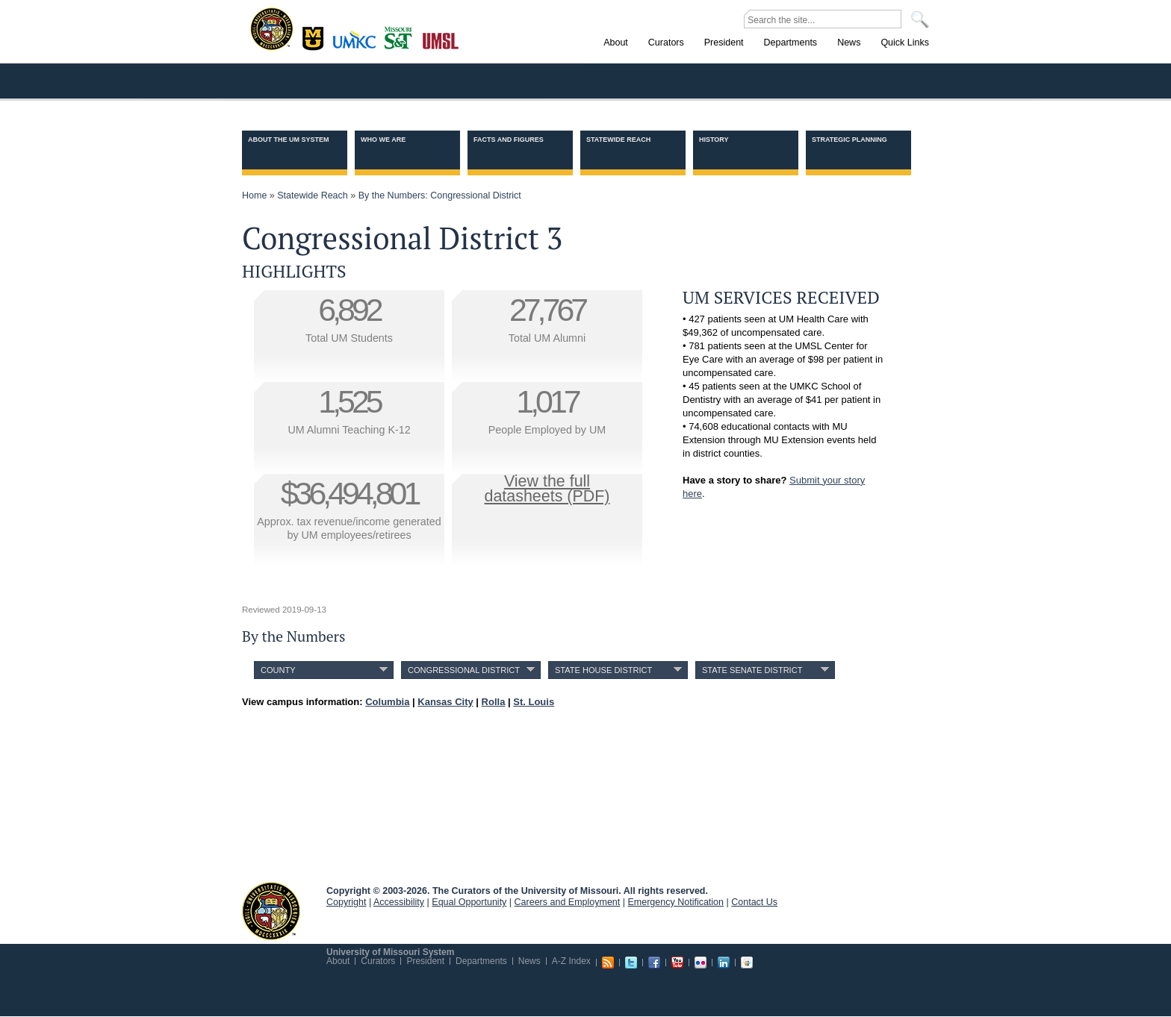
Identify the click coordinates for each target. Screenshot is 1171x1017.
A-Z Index (571, 961)
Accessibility (398, 902)
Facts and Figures (508, 139)
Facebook (654, 963)
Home (254, 195)
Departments (481, 961)
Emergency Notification (676, 902)
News (529, 961)
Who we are (383, 139)
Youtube (677, 963)
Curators (378, 961)
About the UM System (288, 139)
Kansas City (357, 44)
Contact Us (754, 902)
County (278, 670)
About (338, 961)
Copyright (346, 902)
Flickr (700, 963)
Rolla (401, 36)
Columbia (314, 36)
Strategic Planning (849, 139)
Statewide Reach (618, 139)
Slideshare (747, 963)
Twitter (631, 963)
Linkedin (724, 963)
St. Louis (441, 39)
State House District (603, 670)
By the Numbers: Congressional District (439, 195)
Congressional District (464, 670)
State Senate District (752, 670)
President (425, 961)
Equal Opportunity (469, 902)
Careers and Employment (568, 902)
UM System (271, 911)
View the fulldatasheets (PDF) (547, 488)
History (714, 139)
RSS (608, 963)
